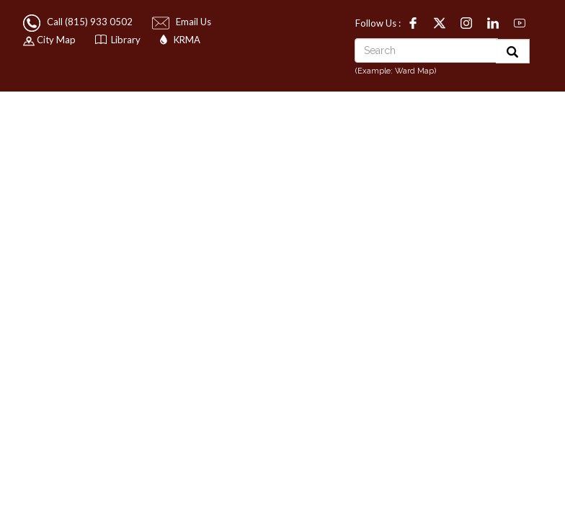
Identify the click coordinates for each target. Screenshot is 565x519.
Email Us (182, 21)
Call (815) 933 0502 (79, 21)
